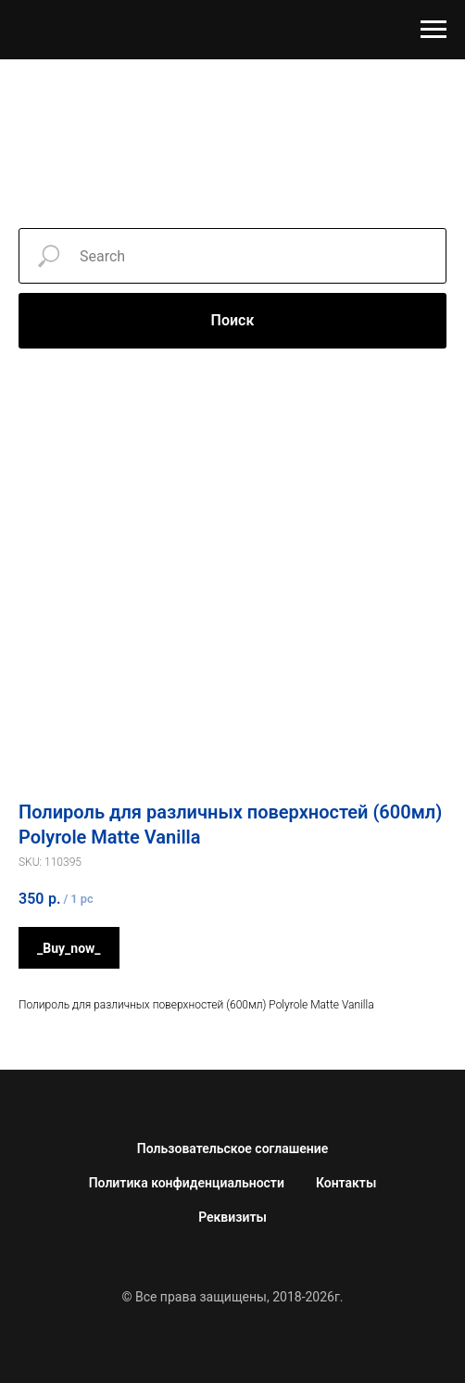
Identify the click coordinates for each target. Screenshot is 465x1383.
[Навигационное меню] (433, 29)
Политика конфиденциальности (186, 1182)
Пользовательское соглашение (232, 1148)
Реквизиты (232, 1217)
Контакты (346, 1182)
